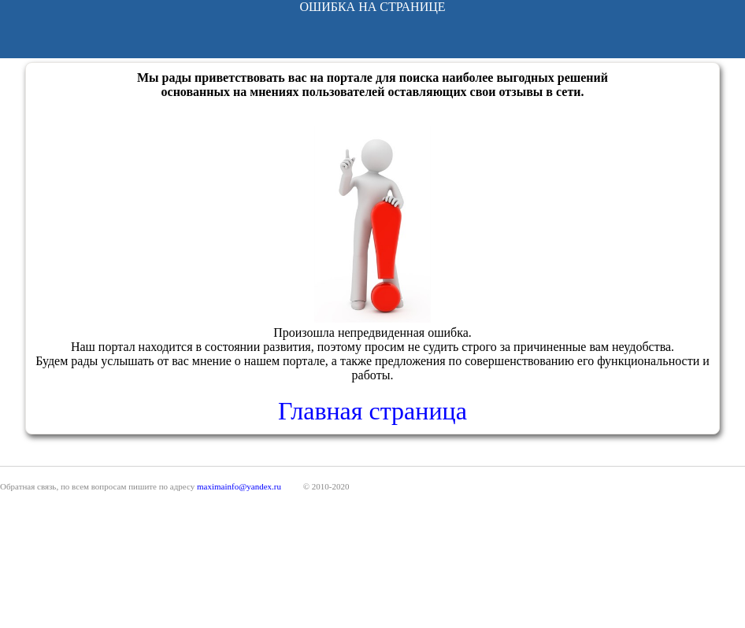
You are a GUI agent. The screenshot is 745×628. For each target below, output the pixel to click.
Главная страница (372, 411)
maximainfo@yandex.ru (239, 486)
